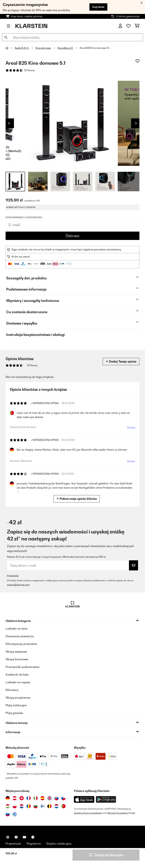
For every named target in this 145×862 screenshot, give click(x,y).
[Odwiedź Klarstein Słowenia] (8, 814)
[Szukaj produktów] (72, 37)
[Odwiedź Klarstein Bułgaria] (35, 806)
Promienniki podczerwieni (22, 667)
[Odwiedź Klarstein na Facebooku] (16, 837)
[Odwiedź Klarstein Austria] (15, 798)
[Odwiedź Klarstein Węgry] (8, 806)
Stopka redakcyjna (58, 843)
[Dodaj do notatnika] (137, 61)
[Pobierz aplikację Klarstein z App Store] (84, 799)
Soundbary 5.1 (65, 48)
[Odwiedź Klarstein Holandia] (56, 806)
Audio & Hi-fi (22, 48)
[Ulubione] (128, 26)
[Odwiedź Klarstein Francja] (28, 798)
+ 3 (128, 181)
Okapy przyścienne (18, 697)
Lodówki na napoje (18, 682)
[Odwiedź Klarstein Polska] (15, 806)
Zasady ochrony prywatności (88, 813)
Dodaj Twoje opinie (121, 361)
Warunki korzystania (118, 813)
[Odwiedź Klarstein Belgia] (49, 806)
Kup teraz (98, 6)
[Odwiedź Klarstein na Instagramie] (8, 837)
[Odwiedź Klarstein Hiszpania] (42, 798)
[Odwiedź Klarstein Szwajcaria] (22, 798)
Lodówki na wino (16, 628)
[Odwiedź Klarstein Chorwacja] (22, 806)
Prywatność (13, 575)
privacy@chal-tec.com (18, 584)
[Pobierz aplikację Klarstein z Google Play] (106, 799)
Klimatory (12, 690)
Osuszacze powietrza (20, 636)
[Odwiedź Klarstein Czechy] (63, 798)
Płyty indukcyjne (16, 705)
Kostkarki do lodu (17, 674)
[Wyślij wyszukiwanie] (6, 37)
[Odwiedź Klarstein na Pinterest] (33, 837)
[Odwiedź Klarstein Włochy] (35, 798)
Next (136, 123)
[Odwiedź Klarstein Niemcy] (8, 798)
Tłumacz (131, 427)
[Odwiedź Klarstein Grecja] (15, 814)
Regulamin (34, 843)
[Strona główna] (10, 48)
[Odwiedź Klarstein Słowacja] (56, 798)
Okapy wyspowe (16, 651)
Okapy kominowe (17, 659)
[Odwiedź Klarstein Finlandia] (42, 806)
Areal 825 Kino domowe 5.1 (94, 48)
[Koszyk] (137, 26)
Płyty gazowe (14, 713)
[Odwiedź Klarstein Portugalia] (63, 806)
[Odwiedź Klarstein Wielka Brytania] (49, 798)
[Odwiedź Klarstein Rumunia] (28, 806)
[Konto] (120, 26)
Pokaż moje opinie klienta (76, 498)
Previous (9, 123)
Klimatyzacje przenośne (21, 644)
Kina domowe (43, 48)
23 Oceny (29, 70)
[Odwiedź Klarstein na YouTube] (24, 837)
